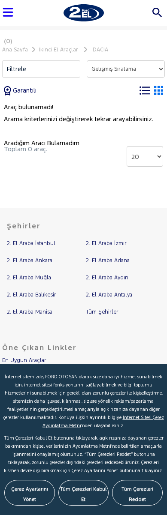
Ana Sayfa (15, 49)
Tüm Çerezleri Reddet (137, 494)
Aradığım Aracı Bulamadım (41, 143)
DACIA (100, 49)
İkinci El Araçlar (58, 49)
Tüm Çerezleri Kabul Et (83, 494)
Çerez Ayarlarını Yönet (29, 494)
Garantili (20, 90)
